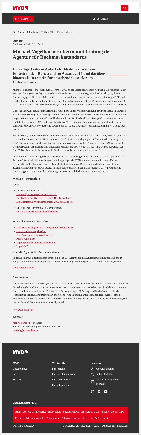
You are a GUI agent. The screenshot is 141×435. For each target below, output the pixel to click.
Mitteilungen (33, 32)
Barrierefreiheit (71, 425)
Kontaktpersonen (105, 368)
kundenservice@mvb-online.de (107, 381)
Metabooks (53, 418)
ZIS (106, 418)
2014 (44, 32)
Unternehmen (20, 368)
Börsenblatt (54, 411)
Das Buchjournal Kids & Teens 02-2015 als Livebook (43, 198)
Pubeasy (65, 418)
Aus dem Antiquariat (34, 411)
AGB (96, 425)
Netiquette (86, 425)
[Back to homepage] (21, 8)
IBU (121, 411)
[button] (124, 8)
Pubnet (76, 418)
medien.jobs (38, 418)
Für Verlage (58, 368)
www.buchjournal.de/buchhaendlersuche (37, 211)
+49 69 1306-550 (105, 374)
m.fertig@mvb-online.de (25, 330)
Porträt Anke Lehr (25, 238)
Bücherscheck (109, 411)
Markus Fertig (20, 322)
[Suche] (109, 19)
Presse (21, 32)
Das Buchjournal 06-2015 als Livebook (36, 194)
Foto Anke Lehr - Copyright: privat (34, 235)
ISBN (18, 418)
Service (17, 379)
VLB (85, 418)
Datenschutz (108, 425)
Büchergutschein (90, 411)
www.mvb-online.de (23, 309)
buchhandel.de (71, 411)
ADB (18, 411)
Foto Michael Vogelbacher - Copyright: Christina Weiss (44, 227)
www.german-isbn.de (24, 267)
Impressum (122, 425)
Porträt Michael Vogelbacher (31, 231)
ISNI (26, 418)
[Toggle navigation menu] (117, 8)
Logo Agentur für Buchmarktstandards (36, 242)
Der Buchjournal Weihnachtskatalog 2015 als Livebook (44, 201)
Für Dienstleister (61, 379)
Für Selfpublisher (61, 385)
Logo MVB (22, 246)
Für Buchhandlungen (63, 374)
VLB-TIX (96, 418)
